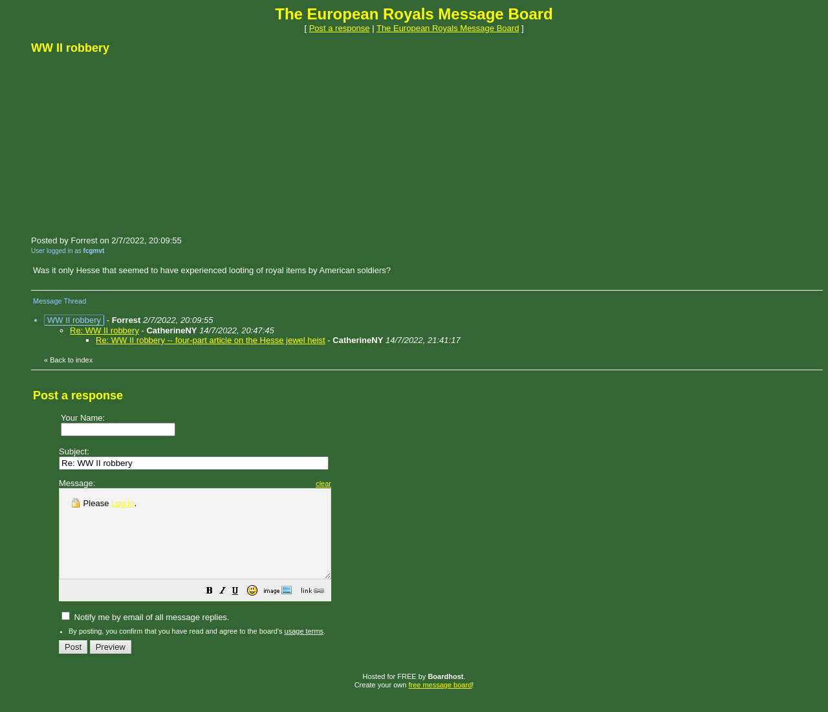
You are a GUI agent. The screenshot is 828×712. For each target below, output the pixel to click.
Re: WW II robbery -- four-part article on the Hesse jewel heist (210, 340)
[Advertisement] (128, 144)
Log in (122, 503)
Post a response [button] (339, 28)
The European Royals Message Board (447, 28)
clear (356, 483)
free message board (440, 702)
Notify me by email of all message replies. (145, 635)
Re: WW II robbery (104, 330)
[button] (242, 610)
